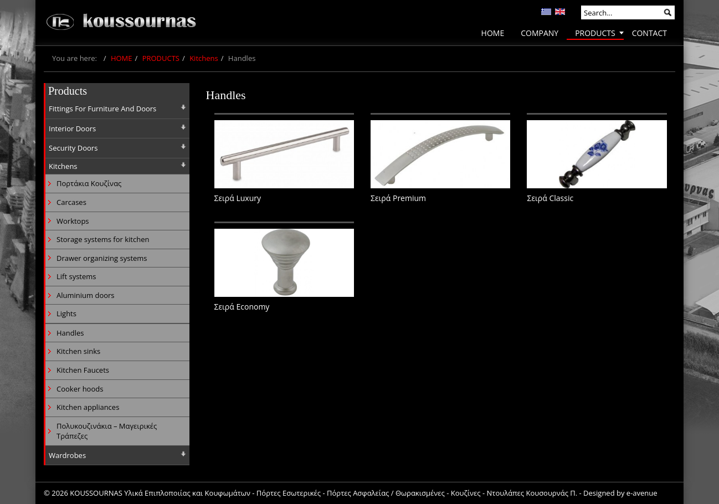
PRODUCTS (160, 58)
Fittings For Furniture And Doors (102, 109)
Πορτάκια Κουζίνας (89, 183)
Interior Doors (72, 128)
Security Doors (73, 148)
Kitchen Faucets (83, 370)
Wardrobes (67, 455)
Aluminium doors (86, 295)
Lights (66, 313)
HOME (121, 58)
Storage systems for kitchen (103, 239)
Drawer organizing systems (102, 258)
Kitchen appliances (88, 407)
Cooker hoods (80, 389)
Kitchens (203, 58)
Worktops (73, 221)
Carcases (71, 202)
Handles (70, 333)
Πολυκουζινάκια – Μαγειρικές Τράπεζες (107, 431)
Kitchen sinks (78, 351)
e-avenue (642, 493)
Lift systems (76, 276)
